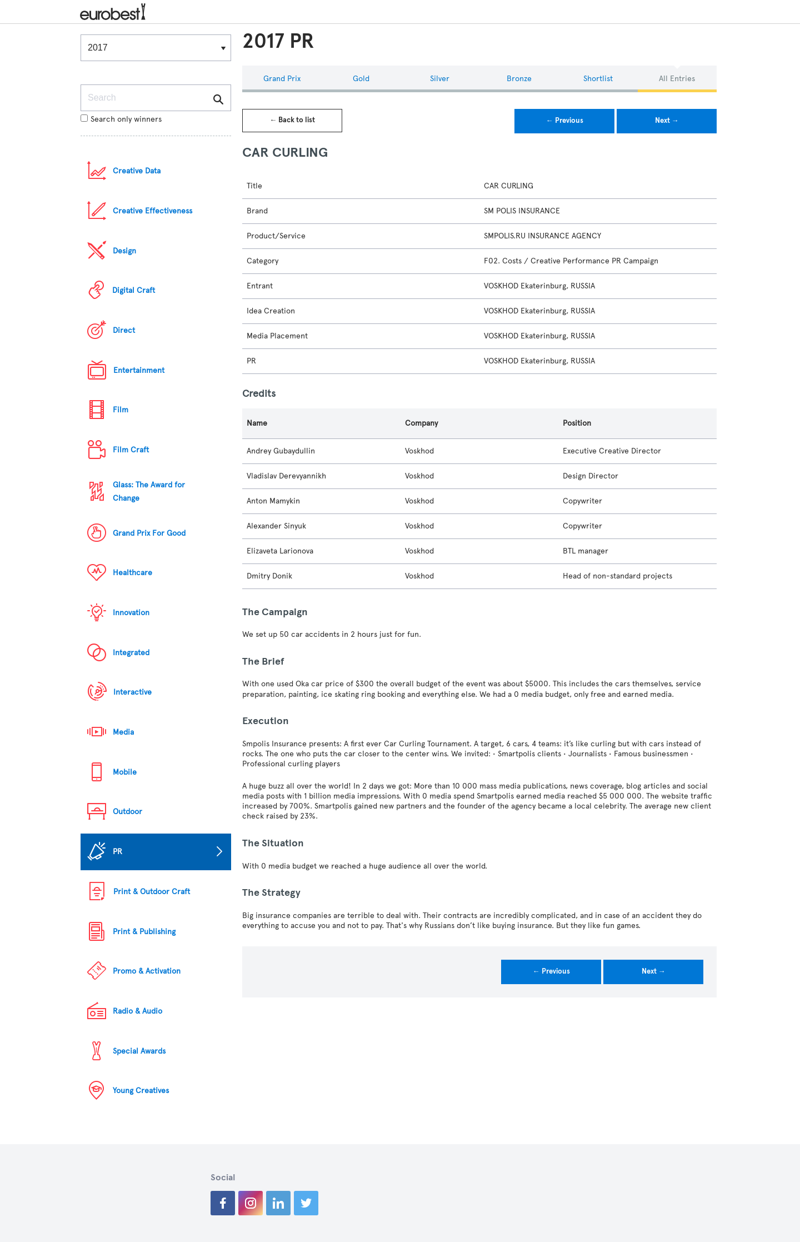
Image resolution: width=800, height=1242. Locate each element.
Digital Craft (133, 290)
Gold (361, 78)
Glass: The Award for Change (149, 491)
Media (123, 732)
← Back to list (292, 120)
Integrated (131, 652)
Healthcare (132, 572)
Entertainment (138, 370)
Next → (667, 120)
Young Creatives (141, 1090)
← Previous (564, 120)
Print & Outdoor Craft (151, 891)
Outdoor (127, 811)
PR (117, 851)
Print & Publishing (144, 931)
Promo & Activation (147, 971)
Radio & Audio (137, 1011)
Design (124, 251)
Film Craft (131, 450)
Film (120, 410)
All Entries (677, 78)
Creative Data (137, 171)
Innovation (131, 612)
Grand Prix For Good (149, 533)
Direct (124, 330)
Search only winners (121, 119)
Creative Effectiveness (152, 211)
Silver (439, 78)
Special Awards (139, 1051)
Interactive (132, 692)
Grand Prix (282, 78)
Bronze (519, 78)
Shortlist (598, 78)
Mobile (125, 772)
